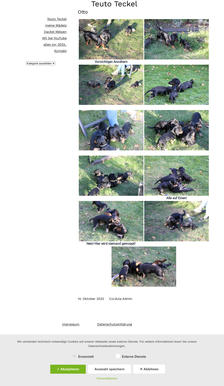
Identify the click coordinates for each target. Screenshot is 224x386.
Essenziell (83, 356)
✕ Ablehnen (149, 369)
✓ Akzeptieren (68, 369)
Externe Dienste (131, 356)
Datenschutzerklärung (114, 324)
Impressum (70, 324)
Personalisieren (107, 378)
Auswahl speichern (109, 369)
